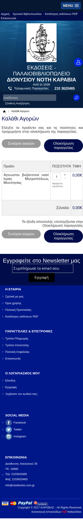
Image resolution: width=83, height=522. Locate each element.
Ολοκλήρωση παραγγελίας (63, 146)
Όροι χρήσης (13, 303)
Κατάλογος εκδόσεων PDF (61, 14)
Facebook (19, 422)
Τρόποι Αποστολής (17, 345)
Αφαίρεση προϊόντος (57, 185)
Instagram (19, 436)
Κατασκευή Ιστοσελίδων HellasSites (56, 511)
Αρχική (5, 14)
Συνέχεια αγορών (21, 143)
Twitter (17, 429)
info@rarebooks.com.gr (19, 485)
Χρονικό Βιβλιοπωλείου (27, 14)
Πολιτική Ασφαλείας (17, 351)
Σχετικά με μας (14, 296)
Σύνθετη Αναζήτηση (17, 103)
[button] (71, 5)
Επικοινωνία (8, 18)
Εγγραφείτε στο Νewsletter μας (41, 260)
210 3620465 (65, 88)
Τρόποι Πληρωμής (16, 338)
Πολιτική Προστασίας (18, 309)
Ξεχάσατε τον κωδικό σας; (21, 393)
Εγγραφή (10, 387)
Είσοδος (10, 380)
